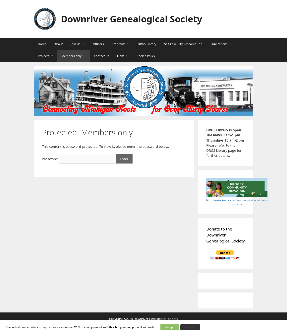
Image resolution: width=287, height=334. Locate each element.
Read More (190, 327)
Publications (223, 44)
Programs (123, 44)
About (58, 44)
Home (42, 44)
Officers (98, 44)
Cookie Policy (146, 56)
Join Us (80, 44)
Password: (78, 159)
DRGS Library (147, 44)
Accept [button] (169, 327)
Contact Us (101, 56)
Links (125, 56)
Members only (75, 56)
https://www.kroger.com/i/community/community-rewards (236, 202)
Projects (47, 56)
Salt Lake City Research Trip (183, 44)
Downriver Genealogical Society (131, 19)
